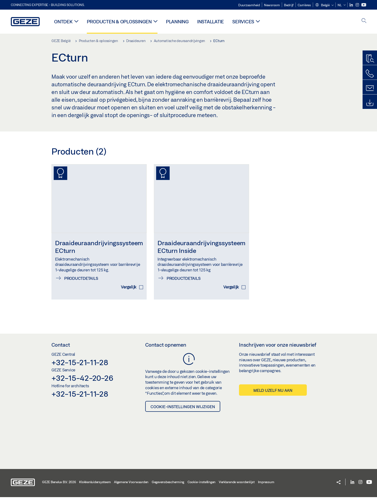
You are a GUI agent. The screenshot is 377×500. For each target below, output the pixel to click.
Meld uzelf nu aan (272, 393)
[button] (324, 5)
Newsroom (272, 5)
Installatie (210, 21)
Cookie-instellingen (201, 485)
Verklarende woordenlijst (237, 485)
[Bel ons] (370, 73)
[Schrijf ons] (370, 88)
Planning (177, 21)
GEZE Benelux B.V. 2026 (59, 485)
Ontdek (63, 21)
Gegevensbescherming (168, 485)
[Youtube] (363, 5)
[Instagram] (358, 5)
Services (243, 21)
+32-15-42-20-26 (82, 380)
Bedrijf (289, 5)
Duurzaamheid (249, 5)
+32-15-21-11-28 (79, 365)
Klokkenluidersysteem (95, 485)
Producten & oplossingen (119, 21)
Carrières (304, 5)
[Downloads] (370, 102)
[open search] (364, 21)
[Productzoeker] (370, 58)
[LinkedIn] (352, 5)
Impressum (266, 485)
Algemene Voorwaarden (131, 485)
